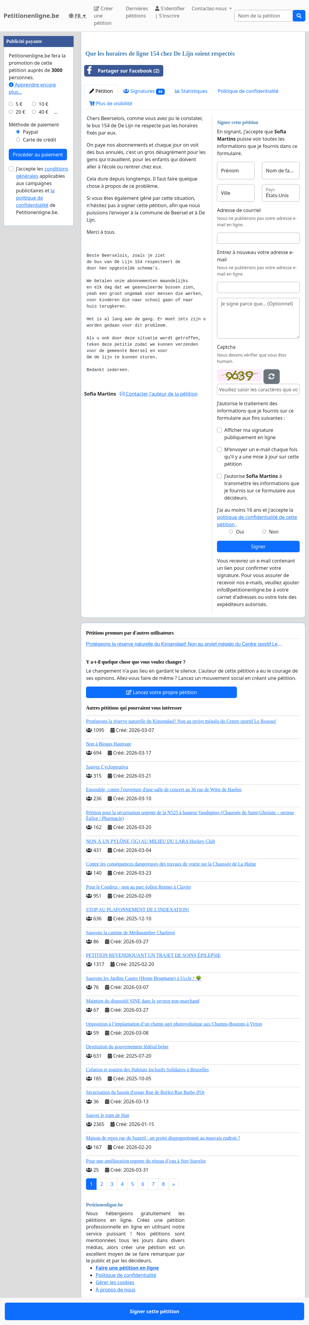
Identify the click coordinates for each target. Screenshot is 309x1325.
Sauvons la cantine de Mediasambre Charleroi (130, 932)
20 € (20, 112)
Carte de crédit (39, 139)
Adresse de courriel (239, 210)
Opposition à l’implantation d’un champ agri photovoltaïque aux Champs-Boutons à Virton (174, 1023)
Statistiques (191, 91)
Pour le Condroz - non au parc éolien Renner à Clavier (138, 886)
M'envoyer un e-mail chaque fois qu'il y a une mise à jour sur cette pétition (261, 456)
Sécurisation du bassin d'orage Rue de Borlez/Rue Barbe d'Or (145, 1092)
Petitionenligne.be (31, 15)
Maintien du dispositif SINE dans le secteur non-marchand (142, 1001)
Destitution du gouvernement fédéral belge (127, 1046)
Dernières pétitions (137, 12)
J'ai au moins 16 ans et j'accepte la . (257, 517)
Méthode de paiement (34, 124)
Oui (240, 531)
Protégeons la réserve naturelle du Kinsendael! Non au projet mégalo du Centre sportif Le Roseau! (181, 721)
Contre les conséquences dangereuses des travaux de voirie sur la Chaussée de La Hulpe (171, 863)
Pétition (101, 91)
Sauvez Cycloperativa (107, 766)
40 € (43, 112)
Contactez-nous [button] (210, 8)
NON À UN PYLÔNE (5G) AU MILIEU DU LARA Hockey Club (150, 841)
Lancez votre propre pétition (161, 692)
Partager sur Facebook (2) (121, 70)
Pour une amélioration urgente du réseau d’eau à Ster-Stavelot (146, 1160)
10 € (43, 104)
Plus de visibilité (110, 103)
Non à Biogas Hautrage (108, 743)
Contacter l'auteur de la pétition (159, 393)
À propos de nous (115, 1289)
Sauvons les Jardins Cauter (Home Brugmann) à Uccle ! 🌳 (144, 978)
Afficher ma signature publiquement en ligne (250, 434)
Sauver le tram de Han (107, 1115)
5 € (19, 104)
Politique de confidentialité (248, 91)
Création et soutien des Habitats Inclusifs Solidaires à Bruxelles (147, 1069)
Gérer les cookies (115, 1282)
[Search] (263, 15)
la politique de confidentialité (35, 197)
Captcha (226, 347)
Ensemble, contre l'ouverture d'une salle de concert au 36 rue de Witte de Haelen (163, 789)
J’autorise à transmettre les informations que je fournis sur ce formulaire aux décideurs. (261, 487)
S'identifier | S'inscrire (170, 12)
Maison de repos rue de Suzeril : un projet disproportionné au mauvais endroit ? (163, 1138)
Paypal (30, 132)
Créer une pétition (103, 15)
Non (274, 531)
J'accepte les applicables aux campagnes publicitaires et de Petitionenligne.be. (42, 190)
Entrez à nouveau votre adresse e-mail (255, 256)
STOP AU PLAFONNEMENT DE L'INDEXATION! (137, 909)
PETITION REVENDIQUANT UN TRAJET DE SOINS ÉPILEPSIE (153, 955)
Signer (258, 546)
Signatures (144, 91)
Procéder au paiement (38, 154)
